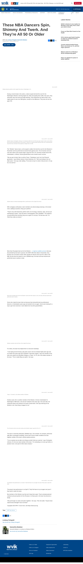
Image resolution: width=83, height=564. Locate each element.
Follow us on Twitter (33, 544)
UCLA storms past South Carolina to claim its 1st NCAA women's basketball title (70, 39)
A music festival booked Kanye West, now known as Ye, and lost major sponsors (70, 46)
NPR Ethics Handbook (67, 550)
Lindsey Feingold (12, 40)
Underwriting (65, 544)
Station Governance (50, 550)
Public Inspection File (50, 547)
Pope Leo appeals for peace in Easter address (69, 58)
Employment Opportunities (51, 544)
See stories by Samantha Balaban (19, 531)
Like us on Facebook (33, 550)
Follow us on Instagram (33, 547)
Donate (78, 3)
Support (42, 13)
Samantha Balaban (22, 40)
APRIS (72, 14)
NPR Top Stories (11, 510)
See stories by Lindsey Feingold (11, 522)
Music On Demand (18, 13)
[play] (3, 9)
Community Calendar (61, 14)
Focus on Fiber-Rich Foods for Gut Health (70, 32)
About (77, 13)
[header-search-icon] (72, 3)
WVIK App (31, 553)
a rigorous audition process (39, 251)
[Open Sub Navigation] (2, 15)
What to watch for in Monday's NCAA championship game (69, 52)
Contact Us (65, 547)
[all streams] (77, 9)
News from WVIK (5, 13)
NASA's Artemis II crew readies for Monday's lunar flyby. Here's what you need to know (70, 26)
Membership (48, 553)
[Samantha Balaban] (5, 530)
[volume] (7, 9)
